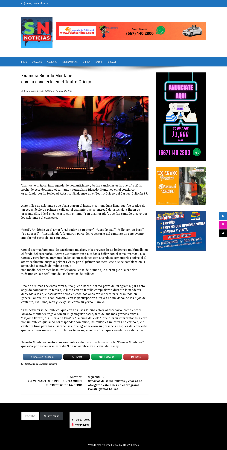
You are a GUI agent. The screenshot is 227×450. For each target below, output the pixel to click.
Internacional (70, 61)
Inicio (24, 61)
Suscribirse (51, 416)
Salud (99, 61)
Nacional (52, 61)
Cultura (53, 364)
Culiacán (42, 364)
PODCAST (111, 61)
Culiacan (37, 61)
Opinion (86, 61)
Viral (116, 445)
